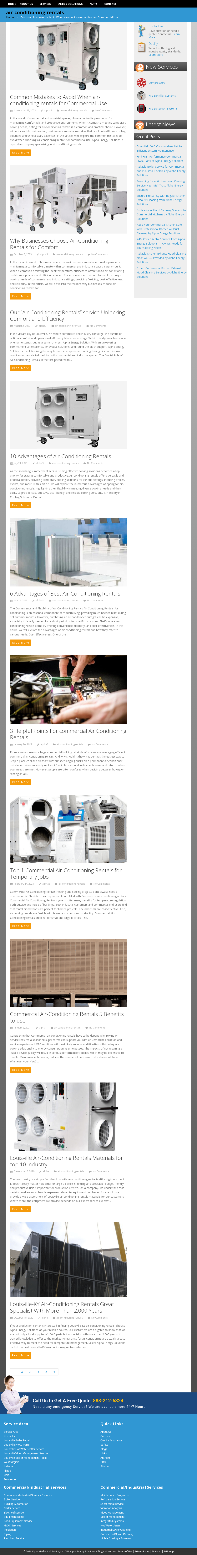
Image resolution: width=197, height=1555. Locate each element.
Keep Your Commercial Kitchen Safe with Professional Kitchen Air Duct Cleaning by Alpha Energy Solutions (159, 229)
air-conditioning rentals (73, 110)
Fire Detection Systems (163, 108)
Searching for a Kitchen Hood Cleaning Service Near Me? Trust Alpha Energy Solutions (161, 185)
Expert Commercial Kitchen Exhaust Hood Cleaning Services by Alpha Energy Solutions (162, 272)
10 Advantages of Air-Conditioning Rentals (60, 456)
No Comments (103, 110)
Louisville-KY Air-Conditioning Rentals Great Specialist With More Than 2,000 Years (62, 1307)
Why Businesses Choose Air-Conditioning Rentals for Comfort (59, 244)
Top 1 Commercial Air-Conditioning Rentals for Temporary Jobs (66, 873)
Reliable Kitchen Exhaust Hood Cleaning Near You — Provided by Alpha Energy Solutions (161, 258)
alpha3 (48, 110)
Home (10, 17)
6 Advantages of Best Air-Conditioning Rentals (65, 593)
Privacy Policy (142, 1551)
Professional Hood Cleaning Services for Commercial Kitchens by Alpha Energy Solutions (162, 214)
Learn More (156, 55)
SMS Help (169, 1551)
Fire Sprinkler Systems (162, 95)
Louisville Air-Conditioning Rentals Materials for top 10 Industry (66, 1161)
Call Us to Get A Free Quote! (78, 1400)
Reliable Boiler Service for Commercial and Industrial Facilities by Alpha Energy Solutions (161, 171)
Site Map (156, 1551)
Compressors (157, 82)
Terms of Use (125, 1551)
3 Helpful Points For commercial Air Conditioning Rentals (68, 734)
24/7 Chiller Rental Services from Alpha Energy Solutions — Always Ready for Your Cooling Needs (161, 243)
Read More (20, 152)
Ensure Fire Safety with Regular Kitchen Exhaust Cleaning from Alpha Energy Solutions (161, 200)
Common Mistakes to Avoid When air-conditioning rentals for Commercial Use (58, 100)
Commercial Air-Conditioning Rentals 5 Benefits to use (67, 1017)
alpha (42, 1027)
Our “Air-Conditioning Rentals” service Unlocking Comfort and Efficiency (67, 315)
